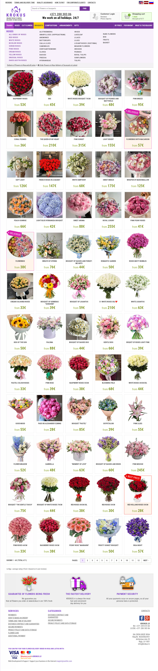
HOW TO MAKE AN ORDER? (18, 618)
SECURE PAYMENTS (15, 627)
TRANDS (9, 25)
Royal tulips (80, 55)
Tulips (77, 60)
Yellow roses (15, 55)
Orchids (78, 49)
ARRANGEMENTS (65, 25)
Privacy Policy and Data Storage (22, 630)
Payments (12, 615)
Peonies (78, 52)
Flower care (13, 633)
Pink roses (14, 49)
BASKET (106, 43)
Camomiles (45, 46)
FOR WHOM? (128, 25)
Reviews (8, 2)
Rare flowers (109, 34)
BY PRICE (118, 25)
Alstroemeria (46, 32)
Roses (17, 25)
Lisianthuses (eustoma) (85, 43)
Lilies (77, 40)
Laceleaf (78, 35)
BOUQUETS (39, 25)
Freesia (43, 58)
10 (127, 560)
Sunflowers (80, 58)
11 (133, 560)
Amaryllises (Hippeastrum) (53, 35)
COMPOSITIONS (51, 25)
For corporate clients (76, 2)
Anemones (44, 37)
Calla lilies (45, 43)
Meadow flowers (82, 46)
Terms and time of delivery (19, 621)
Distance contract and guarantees (23, 624)
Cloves (43, 52)
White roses (14, 40)
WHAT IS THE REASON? (143, 25)
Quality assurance (45, 2)
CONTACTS (145, 611)
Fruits (106, 40)
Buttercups (45, 40)
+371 (60, 14)
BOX (104, 37)
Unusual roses (16, 57)
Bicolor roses (15, 43)
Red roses (13, 37)
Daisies (43, 55)
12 (139, 560)
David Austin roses (18, 60)
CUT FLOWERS (27, 25)
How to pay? (60, 2)
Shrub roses (15, 46)
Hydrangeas (45, 60)
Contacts (92, 2)
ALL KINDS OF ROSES (17, 34)
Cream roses (15, 52)
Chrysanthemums (48, 49)
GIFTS (76, 25)
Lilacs (77, 37)
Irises (77, 32)
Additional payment (16, 636)
